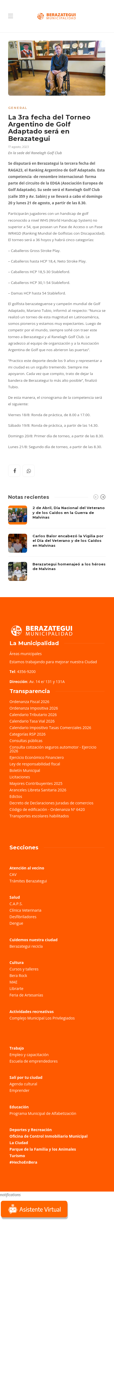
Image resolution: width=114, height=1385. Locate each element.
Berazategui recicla (26, 946)
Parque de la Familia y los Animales (42, 1149)
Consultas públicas (26, 740)
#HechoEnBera (23, 1162)
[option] (57, 543)
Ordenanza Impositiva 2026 (33, 708)
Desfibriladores (22, 916)
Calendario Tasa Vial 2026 (32, 721)
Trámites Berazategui (28, 881)
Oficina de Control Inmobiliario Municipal (48, 1136)
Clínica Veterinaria (25, 910)
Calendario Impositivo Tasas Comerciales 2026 (50, 727)
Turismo (17, 1155)
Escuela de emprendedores (33, 1061)
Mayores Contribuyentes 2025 (36, 783)
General (17, 108)
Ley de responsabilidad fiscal (34, 763)
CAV (13, 874)
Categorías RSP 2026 (27, 734)
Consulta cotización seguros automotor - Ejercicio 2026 (52, 749)
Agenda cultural (23, 1083)
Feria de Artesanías (26, 995)
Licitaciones (19, 776)
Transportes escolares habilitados (39, 815)
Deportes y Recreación (30, 1129)
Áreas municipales (25, 653)
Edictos (15, 796)
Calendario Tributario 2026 (33, 714)
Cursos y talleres (23, 969)
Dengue (16, 923)
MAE (13, 982)
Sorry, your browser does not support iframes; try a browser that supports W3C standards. (40, 1259)
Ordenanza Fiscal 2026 (29, 701)
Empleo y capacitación (29, 1054)
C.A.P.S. (15, 903)
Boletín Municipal (24, 770)
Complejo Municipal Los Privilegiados (42, 1018)
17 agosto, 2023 (18, 147)
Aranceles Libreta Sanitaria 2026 (37, 789)
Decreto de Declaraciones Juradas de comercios (51, 802)
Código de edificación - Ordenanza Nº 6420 (47, 809)
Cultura (16, 962)
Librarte (16, 988)
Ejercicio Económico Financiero (36, 757)
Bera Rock (18, 975)
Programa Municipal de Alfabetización (42, 1113)
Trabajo (16, 1048)
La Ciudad (18, 1142)
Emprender (19, 1090)
